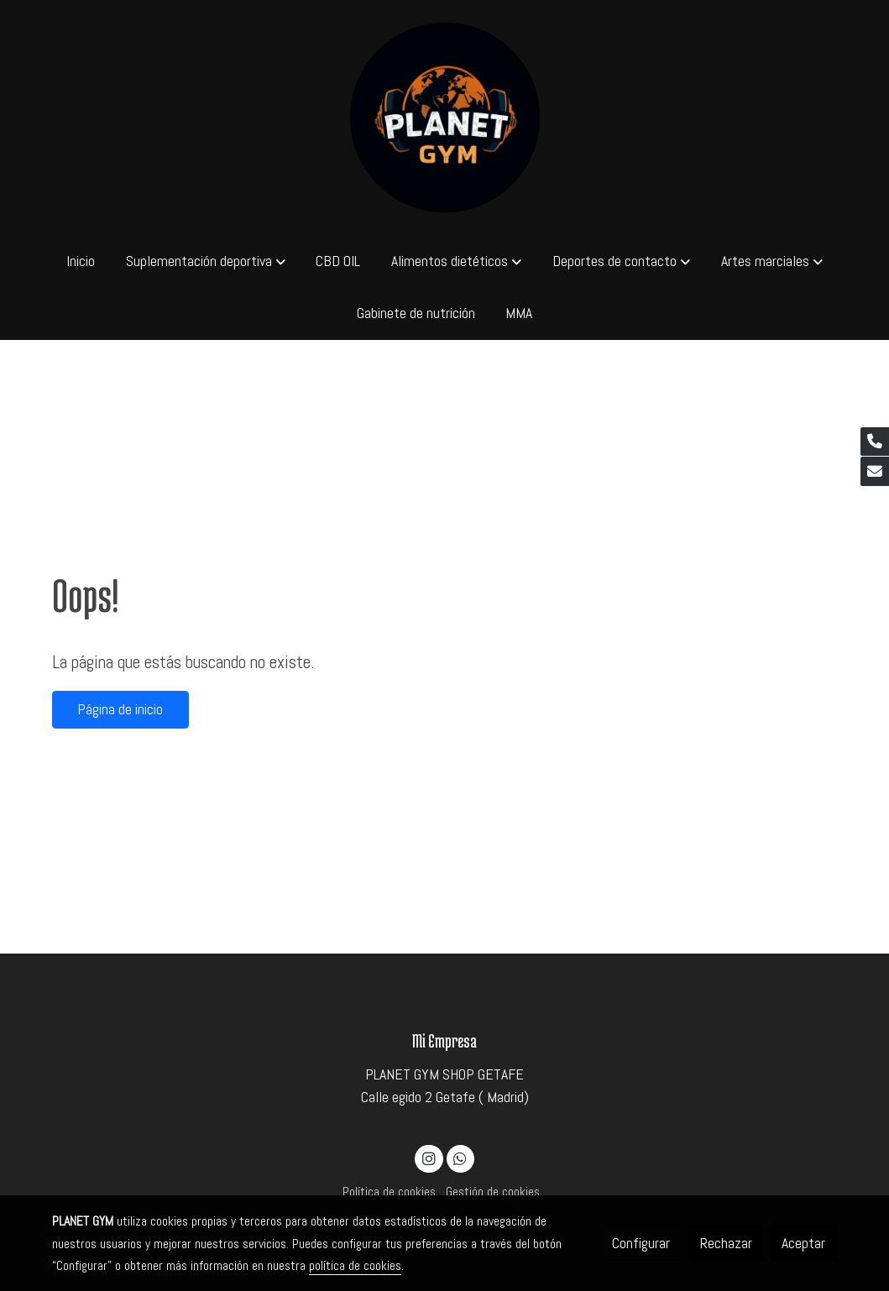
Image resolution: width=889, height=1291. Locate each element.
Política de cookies (389, 1192)
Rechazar (726, 1243)
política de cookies (355, 1265)
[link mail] (874, 471)
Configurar (641, 1243)
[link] (444, 117)
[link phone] (874, 442)
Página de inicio (120, 709)
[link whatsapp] (460, 1157)
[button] (206, 261)
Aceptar (803, 1243)
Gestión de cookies (493, 1192)
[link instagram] (428, 1157)
